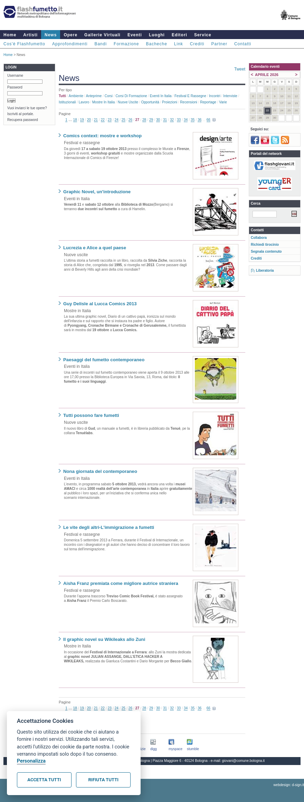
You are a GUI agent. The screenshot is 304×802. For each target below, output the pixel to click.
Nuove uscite (128, 102)
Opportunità (150, 102)
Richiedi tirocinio (265, 244)
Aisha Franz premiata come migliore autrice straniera (120, 583)
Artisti (30, 34)
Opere (70, 34)
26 (130, 120)
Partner (219, 43)
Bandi (100, 43)
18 (75, 120)
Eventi (134, 34)
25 (123, 120)
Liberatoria (265, 270)
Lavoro (84, 102)
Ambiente (76, 96)
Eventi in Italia (161, 96)
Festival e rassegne (190, 96)
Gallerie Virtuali (102, 34)
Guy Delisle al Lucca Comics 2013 (100, 303)
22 (103, 120)
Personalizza (31, 761)
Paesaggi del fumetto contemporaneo (103, 359)
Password (14, 87)
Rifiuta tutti (103, 779)
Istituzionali (67, 102)
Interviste (230, 96)
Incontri (214, 96)
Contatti (242, 43)
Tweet (239, 69)
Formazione (126, 43)
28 (144, 120)
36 (199, 120)
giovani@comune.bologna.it (243, 761)
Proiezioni (169, 102)
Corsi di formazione (131, 96)
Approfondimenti (69, 43)
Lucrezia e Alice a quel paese (94, 247)
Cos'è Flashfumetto (24, 43)
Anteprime (94, 96)
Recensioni (188, 102)
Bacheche (156, 43)
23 (110, 120)
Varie (223, 102)
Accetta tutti (44, 779)
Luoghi (157, 34)
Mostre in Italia (103, 102)
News (51, 34)
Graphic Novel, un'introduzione (97, 191)
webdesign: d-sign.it (289, 785)
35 (192, 120)
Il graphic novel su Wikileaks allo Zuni (104, 639)
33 (179, 120)
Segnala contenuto (266, 251)
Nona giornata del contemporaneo (100, 471)
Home (9, 34)
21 (96, 120)
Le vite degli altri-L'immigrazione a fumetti (108, 527)
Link (178, 43)
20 (89, 120)
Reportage (208, 102)
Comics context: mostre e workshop (102, 135)
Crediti (197, 43)
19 (82, 120)
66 (208, 120)
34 (186, 120)
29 (151, 120)
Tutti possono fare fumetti (91, 415)
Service (202, 34)
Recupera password (22, 120)
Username (15, 75)
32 (172, 120)
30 (158, 120)
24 (116, 120)
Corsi (109, 96)
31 (165, 120)
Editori (179, 34)
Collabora (259, 238)
